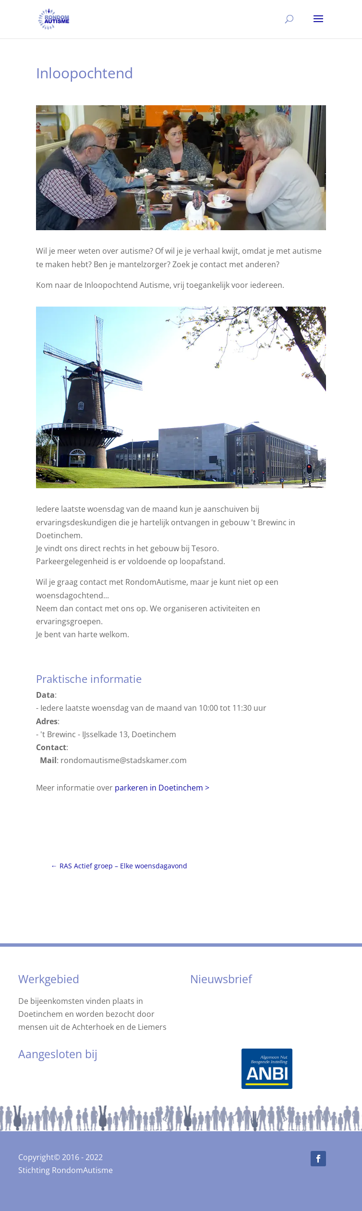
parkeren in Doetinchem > (162, 787)
